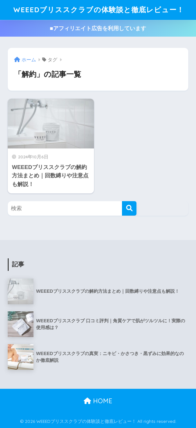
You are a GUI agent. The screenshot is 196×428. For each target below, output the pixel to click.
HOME (98, 401)
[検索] (129, 208)
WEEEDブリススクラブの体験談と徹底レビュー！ (99, 9)
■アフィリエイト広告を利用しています (98, 28)
